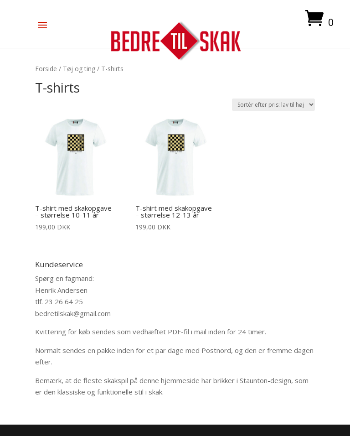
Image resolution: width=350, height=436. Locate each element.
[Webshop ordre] (273, 105)
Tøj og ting (79, 68)
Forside (46, 68)
